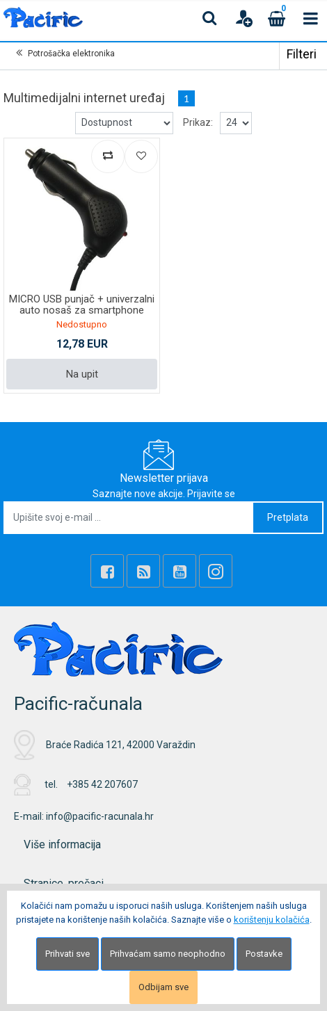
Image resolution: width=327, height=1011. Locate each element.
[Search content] (210, 18)
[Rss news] (143, 571)
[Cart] (277, 18)
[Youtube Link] (179, 571)
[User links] (243, 18)
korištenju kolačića (272, 919)
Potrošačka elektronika (71, 53)
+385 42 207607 (102, 784)
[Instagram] (215, 571)
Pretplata (287, 517)
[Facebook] (107, 571)
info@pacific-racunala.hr (100, 816)
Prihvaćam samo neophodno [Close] (167, 953)
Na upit (82, 374)
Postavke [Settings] (264, 953)
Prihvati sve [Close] (67, 953)
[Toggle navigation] (310, 18)
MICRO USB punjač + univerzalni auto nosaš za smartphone (81, 305)
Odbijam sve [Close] (163, 987)
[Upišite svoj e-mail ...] (129, 517)
